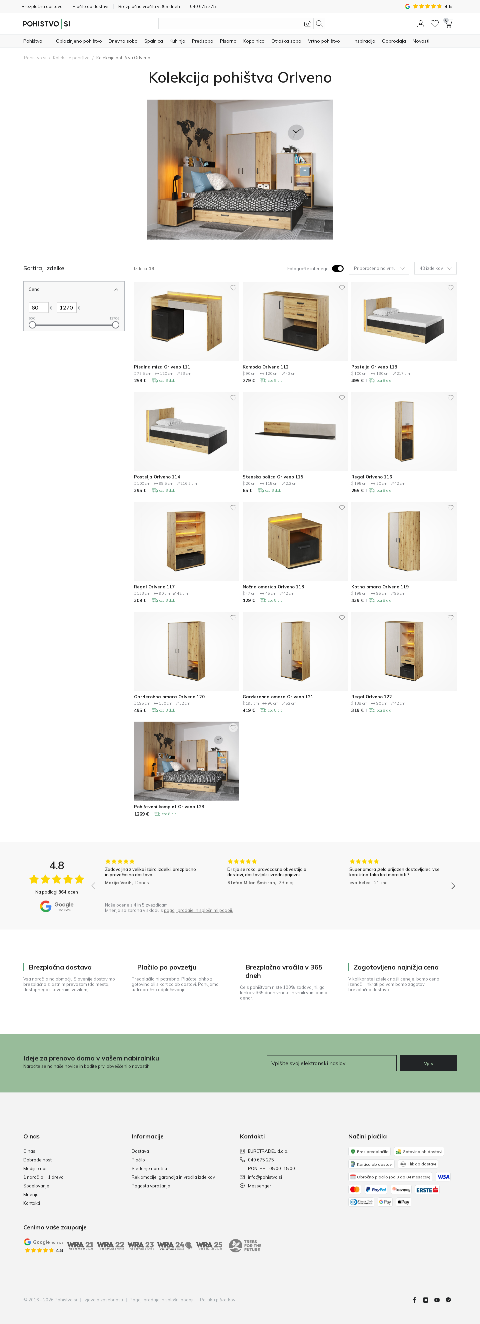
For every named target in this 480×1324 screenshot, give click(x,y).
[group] (151, 879)
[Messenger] (451, 1300)
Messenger (255, 1185)
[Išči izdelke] (241, 23)
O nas (29, 1151)
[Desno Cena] (67, 307)
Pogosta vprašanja (151, 1185)
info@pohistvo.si (261, 1177)
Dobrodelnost (37, 1159)
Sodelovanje (36, 1185)
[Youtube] (439, 1300)
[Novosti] (421, 41)
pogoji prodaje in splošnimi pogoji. (198, 910)
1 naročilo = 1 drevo (43, 1177)
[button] (420, 23)
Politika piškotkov (217, 1299)
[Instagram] (428, 1300)
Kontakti (31, 1203)
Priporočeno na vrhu (379, 268)
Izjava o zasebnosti (103, 1299)
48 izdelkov (436, 268)
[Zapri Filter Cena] (69, 289)
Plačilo (138, 1159)
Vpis (428, 1063)
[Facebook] (417, 1300)
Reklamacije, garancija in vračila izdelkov (173, 1177)
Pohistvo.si (35, 57)
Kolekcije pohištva (71, 57)
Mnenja (31, 1194)
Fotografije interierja (308, 268)
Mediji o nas (35, 1168)
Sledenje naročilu (149, 1168)
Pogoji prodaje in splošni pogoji (161, 1299)
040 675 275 (257, 1159)
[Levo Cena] (39, 307)
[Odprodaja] (394, 41)
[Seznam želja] (434, 23)
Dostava (140, 1151)
